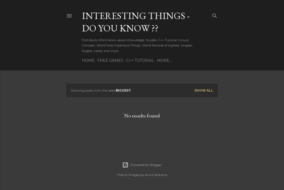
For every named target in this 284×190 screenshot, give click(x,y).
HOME (88, 60)
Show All (203, 90)
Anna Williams (156, 175)
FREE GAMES (110, 60)
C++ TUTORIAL (140, 60)
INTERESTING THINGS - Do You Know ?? (136, 22)
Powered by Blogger (142, 165)
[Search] (215, 15)
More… (164, 60)
